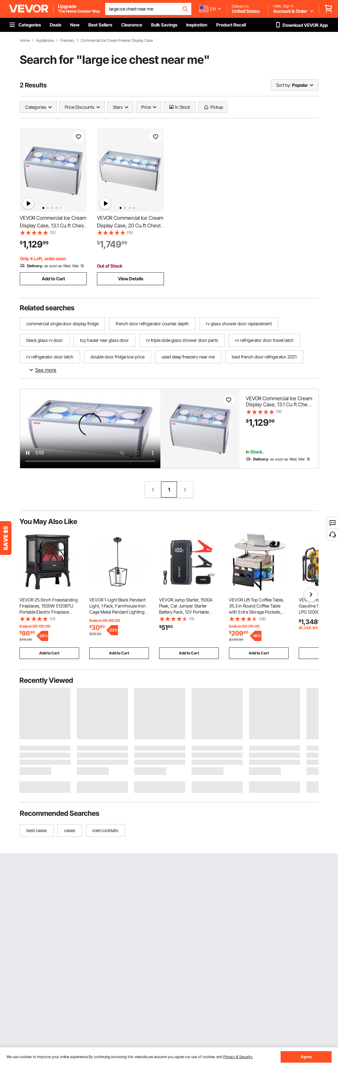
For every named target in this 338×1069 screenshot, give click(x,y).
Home (25, 40)
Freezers (67, 40)
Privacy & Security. (238, 1056)
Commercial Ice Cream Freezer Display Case (117, 40)
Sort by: (283, 85)
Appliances (45, 40)
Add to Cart (53, 278)
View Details (130, 278)
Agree (306, 1056)
